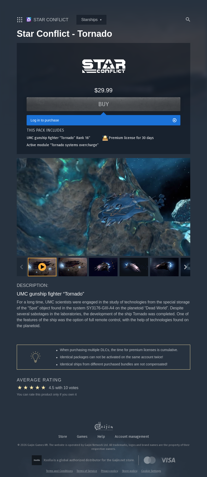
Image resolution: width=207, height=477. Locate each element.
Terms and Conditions (59, 471)
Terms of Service (87, 471)
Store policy (129, 471)
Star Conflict (48, 19)
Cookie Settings (151, 471)
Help (101, 437)
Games (82, 437)
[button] (72, 267)
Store (62, 437)
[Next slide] (185, 267)
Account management (132, 437)
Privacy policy (109, 471)
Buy (103, 104)
